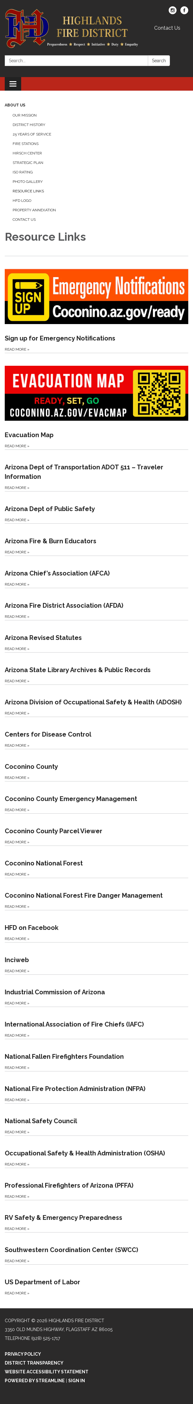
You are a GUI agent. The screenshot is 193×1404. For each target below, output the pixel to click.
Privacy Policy (23, 1354)
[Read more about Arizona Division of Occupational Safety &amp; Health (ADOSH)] (96, 700)
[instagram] (173, 12)
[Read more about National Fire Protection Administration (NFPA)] (96, 1087)
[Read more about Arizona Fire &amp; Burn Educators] (96, 539)
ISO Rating (23, 172)
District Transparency (34, 1362)
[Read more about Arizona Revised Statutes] (96, 636)
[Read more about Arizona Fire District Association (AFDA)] (96, 604)
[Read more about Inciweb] (96, 958)
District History (29, 125)
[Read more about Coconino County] (96, 765)
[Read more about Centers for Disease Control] (96, 733)
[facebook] (184, 12)
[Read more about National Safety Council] (96, 1119)
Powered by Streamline (35, 1380)
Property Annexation (34, 210)
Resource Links (28, 191)
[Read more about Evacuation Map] (96, 401)
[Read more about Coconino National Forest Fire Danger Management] (96, 894)
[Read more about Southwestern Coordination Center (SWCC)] (96, 1248)
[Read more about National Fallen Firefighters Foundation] (96, 1055)
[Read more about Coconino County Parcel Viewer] (96, 829)
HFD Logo (22, 200)
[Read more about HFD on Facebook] (96, 926)
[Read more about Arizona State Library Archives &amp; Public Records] (96, 668)
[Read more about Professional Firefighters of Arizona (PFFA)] (96, 1184)
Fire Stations (26, 144)
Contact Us (167, 28)
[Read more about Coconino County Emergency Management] (96, 797)
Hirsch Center (27, 153)
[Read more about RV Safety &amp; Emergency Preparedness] (96, 1216)
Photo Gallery (28, 181)
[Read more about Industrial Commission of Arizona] (96, 990)
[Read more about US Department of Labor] (96, 1280)
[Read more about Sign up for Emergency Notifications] (96, 304)
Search (159, 60)
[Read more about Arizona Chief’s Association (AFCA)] (96, 572)
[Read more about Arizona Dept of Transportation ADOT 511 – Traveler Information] (96, 470)
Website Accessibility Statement (46, 1371)
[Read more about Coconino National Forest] (96, 862)
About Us (15, 105)
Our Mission (25, 115)
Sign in (76, 1380)
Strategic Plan (28, 162)
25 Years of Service (32, 134)
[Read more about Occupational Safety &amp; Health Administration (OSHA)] (96, 1152)
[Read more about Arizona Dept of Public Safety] (96, 507)
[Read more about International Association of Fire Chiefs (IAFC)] (96, 1023)
